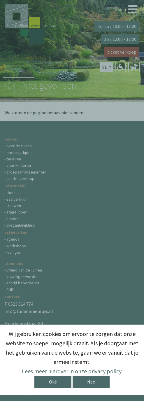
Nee (91, 382)
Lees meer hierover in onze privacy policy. (72, 371)
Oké (53, 382)
